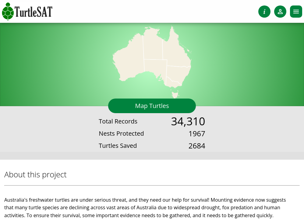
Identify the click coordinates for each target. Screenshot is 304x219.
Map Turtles (152, 106)
